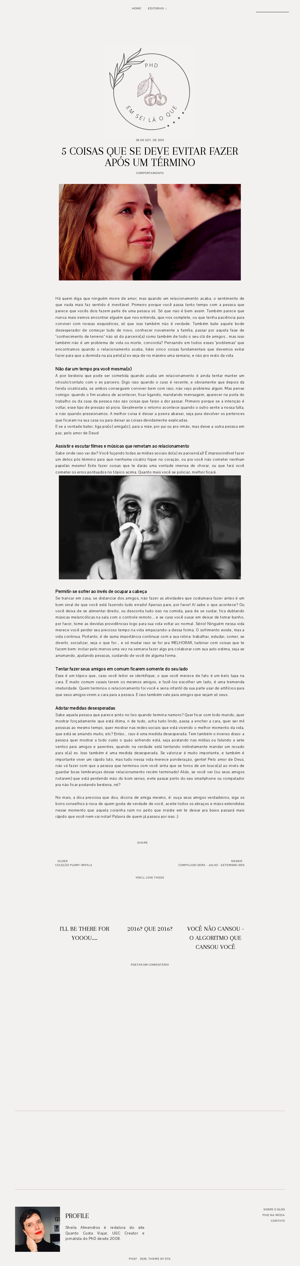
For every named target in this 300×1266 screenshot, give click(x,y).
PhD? (133, 1259)
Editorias (156, 8)
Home (136, 8)
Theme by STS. (159, 1259)
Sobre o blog (274, 1209)
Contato (278, 1221)
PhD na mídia (273, 1215)
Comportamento (150, 173)
